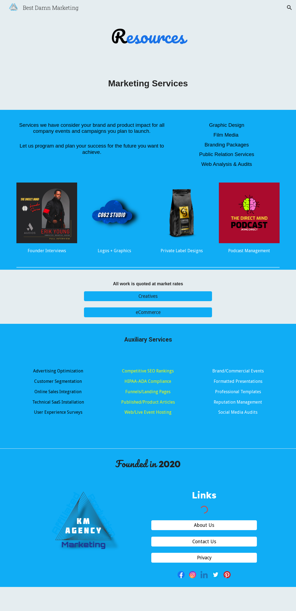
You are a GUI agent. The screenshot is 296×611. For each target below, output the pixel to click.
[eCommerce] (148, 312)
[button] (289, 7)
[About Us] (204, 525)
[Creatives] (148, 296)
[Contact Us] (204, 541)
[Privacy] (204, 558)
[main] (148, 36)
